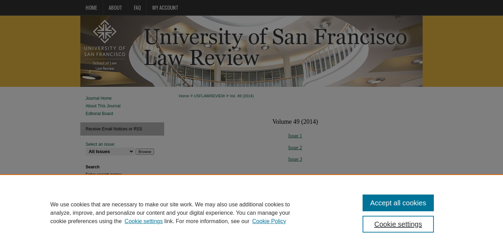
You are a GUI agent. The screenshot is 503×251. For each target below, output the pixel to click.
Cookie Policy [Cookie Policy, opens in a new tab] (269, 221)
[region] (251, 212)
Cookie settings (144, 221)
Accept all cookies (398, 203)
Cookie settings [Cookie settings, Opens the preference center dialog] (398, 224)
